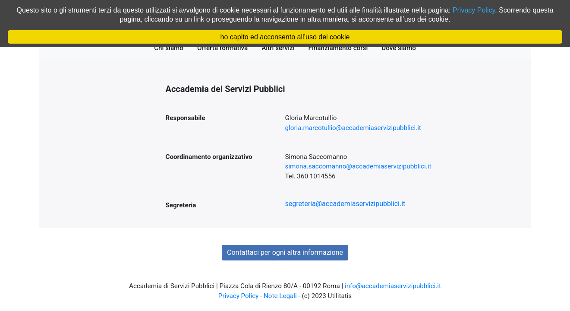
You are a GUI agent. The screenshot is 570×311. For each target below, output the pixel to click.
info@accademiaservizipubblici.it (393, 286)
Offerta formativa (224, 47)
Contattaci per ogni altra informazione (285, 252)
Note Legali (280, 296)
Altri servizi (279, 47)
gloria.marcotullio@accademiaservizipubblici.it (353, 128)
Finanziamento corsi (340, 47)
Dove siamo (400, 47)
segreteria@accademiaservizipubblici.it (345, 204)
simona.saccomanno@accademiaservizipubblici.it (358, 166)
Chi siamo (170, 47)
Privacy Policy (238, 296)
